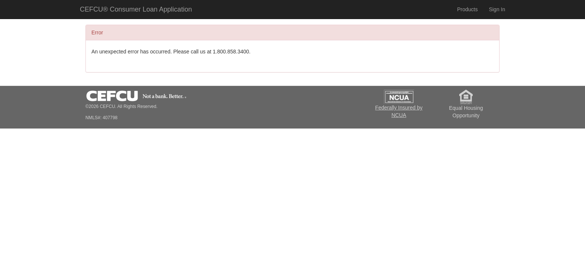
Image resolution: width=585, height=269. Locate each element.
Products (467, 9)
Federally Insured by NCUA (399, 101)
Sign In (497, 9)
